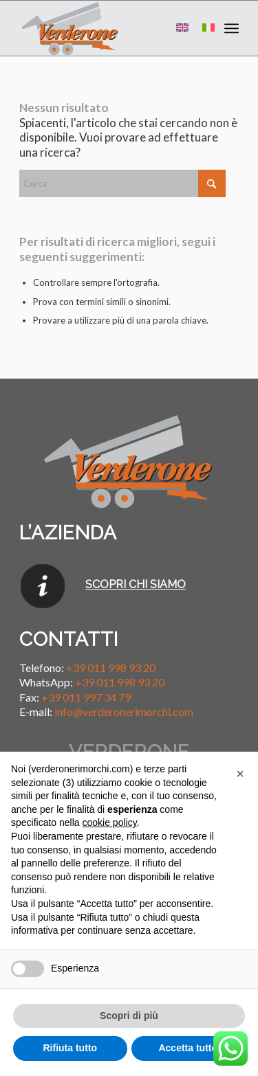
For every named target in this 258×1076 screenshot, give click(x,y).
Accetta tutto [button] (187, 1047)
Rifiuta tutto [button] (70, 1047)
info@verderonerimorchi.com (123, 711)
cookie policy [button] (110, 822)
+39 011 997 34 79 (86, 697)
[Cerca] (122, 183)
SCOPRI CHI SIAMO (135, 584)
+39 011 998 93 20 (110, 667)
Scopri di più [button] (129, 1015)
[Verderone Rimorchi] (107, 28)
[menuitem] (231, 28)
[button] (240, 774)
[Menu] (231, 28)
